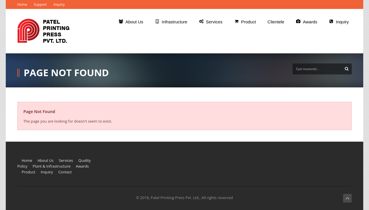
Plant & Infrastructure (51, 166)
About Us (45, 160)
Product (28, 172)
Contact (65, 172)
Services (66, 160)
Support (40, 4)
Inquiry (59, 4)
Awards (82, 166)
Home (22, 4)
